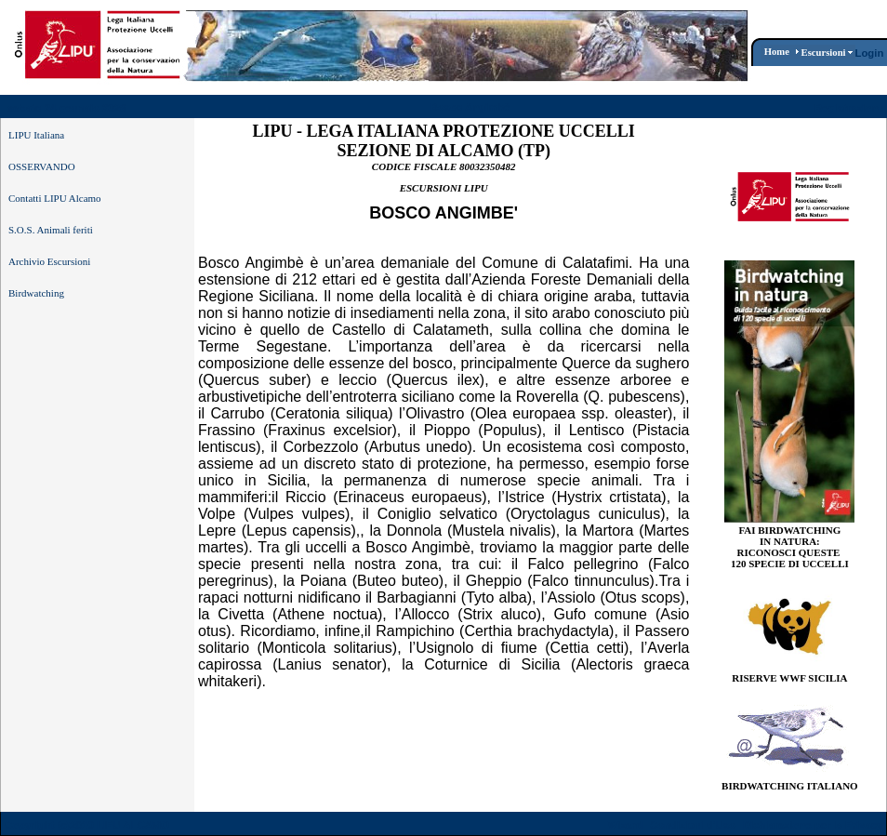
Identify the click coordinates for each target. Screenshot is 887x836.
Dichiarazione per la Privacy (813, 824)
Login (869, 53)
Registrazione (848, 107)
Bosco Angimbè (470, 107)
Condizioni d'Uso (692, 824)
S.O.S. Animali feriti (50, 229)
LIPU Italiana (36, 134)
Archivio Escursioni (49, 261)
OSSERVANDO (41, 166)
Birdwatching (36, 293)
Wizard (625, 824)
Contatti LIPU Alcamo (54, 198)
